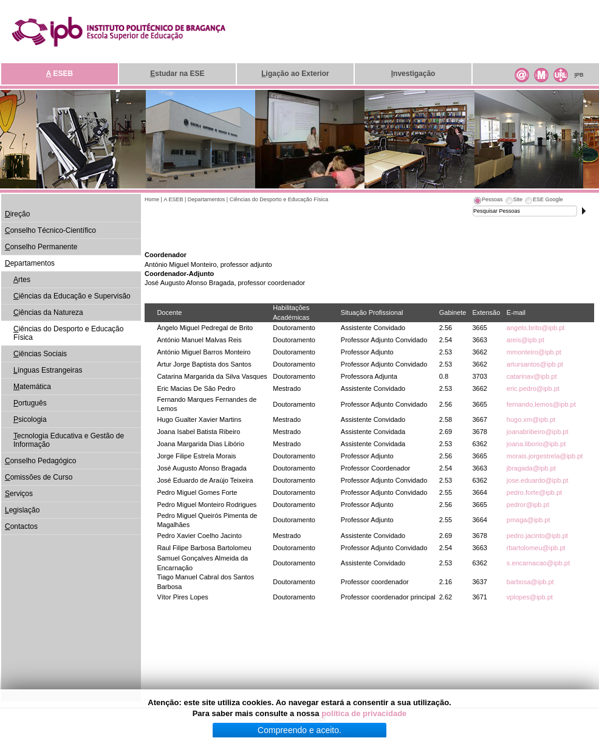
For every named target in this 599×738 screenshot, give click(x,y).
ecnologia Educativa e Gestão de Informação (68, 440)
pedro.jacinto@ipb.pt (537, 535)
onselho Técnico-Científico (50, 230)
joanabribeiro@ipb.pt (538, 431)
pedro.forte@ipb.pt (534, 492)
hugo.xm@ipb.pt (531, 419)
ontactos (21, 526)
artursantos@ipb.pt (535, 364)
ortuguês (30, 403)
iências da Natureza (48, 312)
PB (578, 75)
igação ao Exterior (295, 73)
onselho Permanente (41, 247)
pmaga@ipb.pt (528, 519)
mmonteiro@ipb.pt (534, 352)
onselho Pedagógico (40, 461)
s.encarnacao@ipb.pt (538, 563)
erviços (19, 493)
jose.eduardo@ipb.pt (538, 480)
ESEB (59, 73)
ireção (17, 214)
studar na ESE (177, 73)
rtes (21, 279)
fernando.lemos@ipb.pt (541, 404)
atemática (32, 386)
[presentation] (488, 201)
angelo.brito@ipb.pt (536, 327)
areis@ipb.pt (525, 339)
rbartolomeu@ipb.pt (536, 547)
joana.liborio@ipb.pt (536, 443)
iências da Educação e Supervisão (72, 296)
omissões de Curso (38, 477)
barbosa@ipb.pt (530, 581)
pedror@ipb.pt (528, 504)
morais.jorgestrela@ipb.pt (545, 456)
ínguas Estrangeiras (47, 370)
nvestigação (413, 73)
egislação (22, 510)
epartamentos (30, 263)
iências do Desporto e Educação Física (68, 333)
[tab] (488, 201)
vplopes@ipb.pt (530, 597)
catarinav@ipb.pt (532, 376)
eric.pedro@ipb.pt (533, 388)
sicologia (30, 419)
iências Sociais (40, 354)
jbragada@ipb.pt (531, 468)
